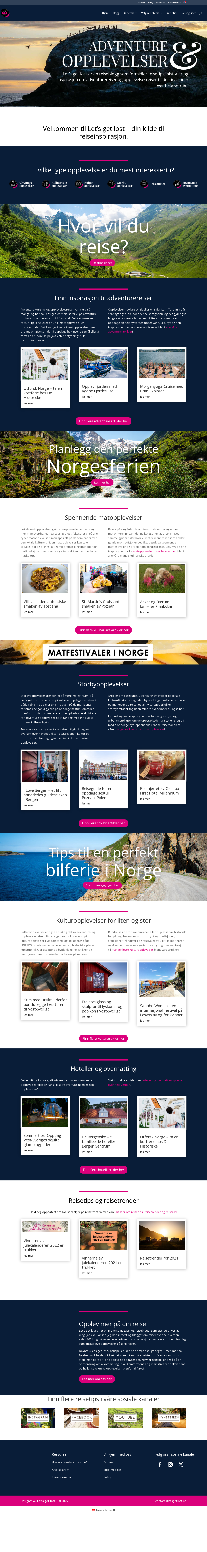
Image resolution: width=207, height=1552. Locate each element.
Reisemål (128, 13)
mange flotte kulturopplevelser (132, 971)
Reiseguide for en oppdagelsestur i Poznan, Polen (97, 807)
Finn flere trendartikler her (103, 1320)
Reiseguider (189, 13)
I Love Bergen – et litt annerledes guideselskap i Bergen (45, 809)
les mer (28, 407)
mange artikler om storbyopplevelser (139, 743)
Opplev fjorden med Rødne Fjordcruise (99, 392)
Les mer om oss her (105, 1411)
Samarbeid (160, 3)
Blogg (116, 13)
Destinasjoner (102, 265)
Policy (150, 3)
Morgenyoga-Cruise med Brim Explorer (161, 392)
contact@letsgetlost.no (170, 1534)
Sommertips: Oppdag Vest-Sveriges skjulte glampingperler (42, 1164)
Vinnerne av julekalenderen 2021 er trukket (102, 1290)
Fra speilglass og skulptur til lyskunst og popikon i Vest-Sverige (102, 1027)
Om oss (141, 3)
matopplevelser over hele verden (154, 562)
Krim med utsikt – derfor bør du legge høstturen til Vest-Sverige (45, 1025)
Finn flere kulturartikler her (103, 1061)
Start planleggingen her (102, 904)
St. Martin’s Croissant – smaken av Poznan (102, 615)
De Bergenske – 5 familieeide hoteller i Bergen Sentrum (99, 1166)
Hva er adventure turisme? (69, 1496)
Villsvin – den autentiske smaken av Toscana (45, 615)
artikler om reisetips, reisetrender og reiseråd (146, 1239)
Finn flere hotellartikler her (103, 1196)
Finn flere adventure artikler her (104, 426)
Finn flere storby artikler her (103, 839)
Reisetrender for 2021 (159, 1285)
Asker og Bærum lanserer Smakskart (157, 615)
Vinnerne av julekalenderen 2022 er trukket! (43, 1272)
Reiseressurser (174, 3)
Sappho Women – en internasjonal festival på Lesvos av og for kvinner (161, 1031)
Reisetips (172, 13)
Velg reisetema (150, 13)
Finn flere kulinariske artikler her (103, 642)
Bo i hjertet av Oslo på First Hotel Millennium (159, 805)
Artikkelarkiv (60, 1503)
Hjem (105, 13)
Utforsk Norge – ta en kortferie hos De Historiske (43, 396)
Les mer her (102, 491)
